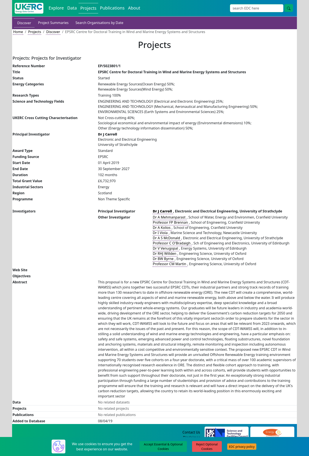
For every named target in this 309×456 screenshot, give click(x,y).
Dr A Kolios (162, 227)
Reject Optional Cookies (207, 446)
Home (18, 31)
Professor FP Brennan (171, 222)
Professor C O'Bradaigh (172, 243)
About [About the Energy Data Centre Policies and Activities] (134, 8)
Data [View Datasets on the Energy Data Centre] (72, 8)
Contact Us (191, 432)
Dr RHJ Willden (165, 253)
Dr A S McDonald (167, 238)
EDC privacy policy (242, 447)
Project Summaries (53, 22)
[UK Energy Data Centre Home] (29, 8)
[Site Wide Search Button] (288, 8)
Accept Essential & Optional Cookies (163, 446)
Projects (34, 31)
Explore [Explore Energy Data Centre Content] (56, 8)
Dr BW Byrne (163, 258)
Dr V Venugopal (166, 248)
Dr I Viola (161, 232)
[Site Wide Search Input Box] (257, 8)
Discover (24, 23)
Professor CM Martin (170, 263)
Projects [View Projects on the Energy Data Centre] (88, 8)
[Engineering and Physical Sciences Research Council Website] (272, 432)
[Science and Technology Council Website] (227, 432)
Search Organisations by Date (99, 22)
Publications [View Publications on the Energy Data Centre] (112, 8)
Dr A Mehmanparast (169, 217)
